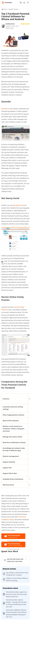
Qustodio (4, 109)
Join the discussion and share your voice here (15, 560)
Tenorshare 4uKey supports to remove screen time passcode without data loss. (16, 594)
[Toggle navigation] (27, 2)
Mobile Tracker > (14, 9)
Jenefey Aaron (10, 24)
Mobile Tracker (10, 28)
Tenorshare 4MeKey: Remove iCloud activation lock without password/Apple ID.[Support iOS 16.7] (16, 613)
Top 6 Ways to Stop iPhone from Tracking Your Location (17, 574)
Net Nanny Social (19, 205)
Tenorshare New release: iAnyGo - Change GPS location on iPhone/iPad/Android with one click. (16, 603)
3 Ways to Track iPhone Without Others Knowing (17, 579)
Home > (5, 9)
